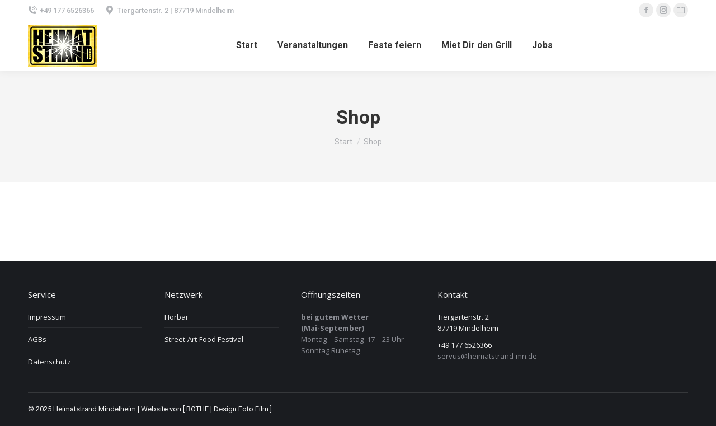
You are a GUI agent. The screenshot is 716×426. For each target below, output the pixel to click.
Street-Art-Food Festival (203, 339)
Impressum (47, 317)
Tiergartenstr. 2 (463, 317)
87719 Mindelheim (467, 328)
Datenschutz (49, 362)
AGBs (37, 339)
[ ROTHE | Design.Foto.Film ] (227, 409)
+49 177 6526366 (61, 10)
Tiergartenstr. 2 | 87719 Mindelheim (169, 10)
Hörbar (176, 317)
